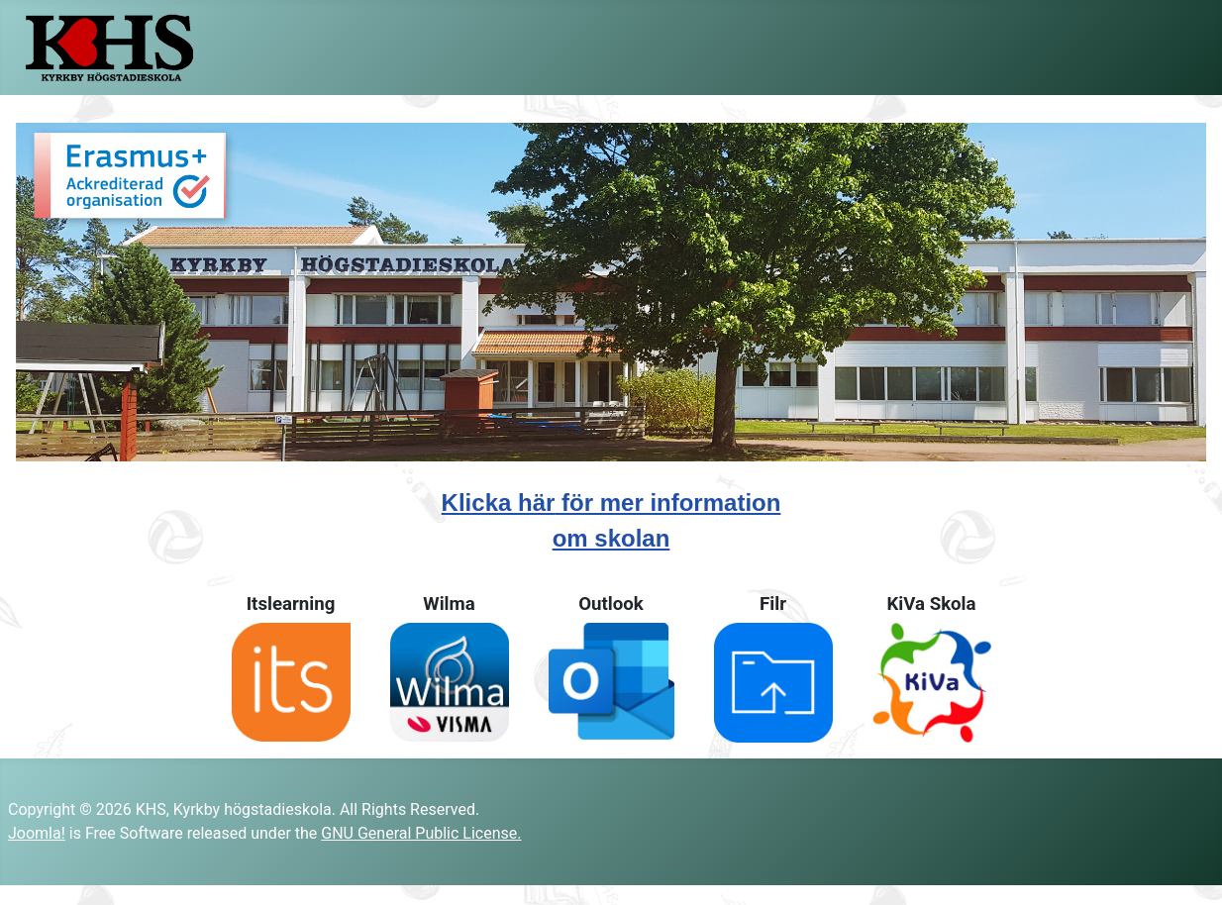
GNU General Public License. (421, 833)
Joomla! (36, 833)
